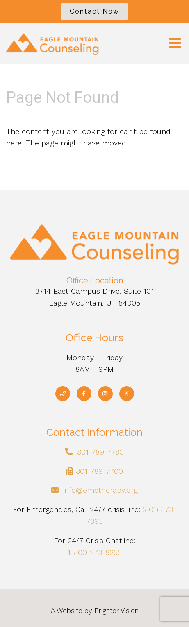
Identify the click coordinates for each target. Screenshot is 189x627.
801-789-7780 (100, 452)
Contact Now (94, 11)
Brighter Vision (116, 611)
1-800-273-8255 (95, 552)
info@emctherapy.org (100, 490)
